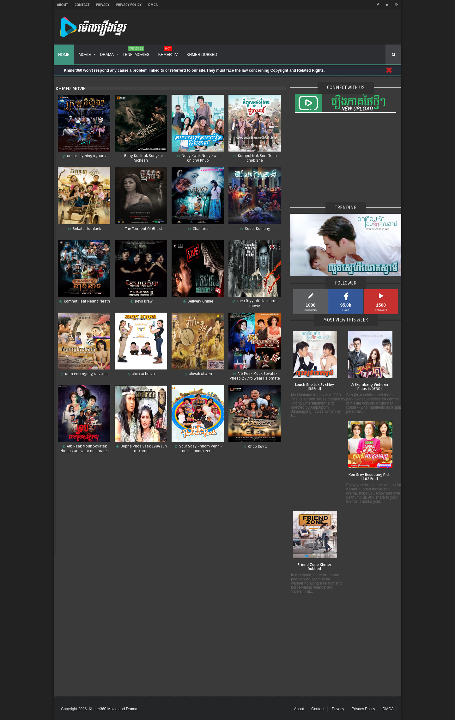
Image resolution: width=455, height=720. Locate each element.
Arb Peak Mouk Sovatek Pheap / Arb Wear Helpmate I (84, 448)
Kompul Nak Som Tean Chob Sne (257, 158)
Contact (82, 5)
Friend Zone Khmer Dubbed (314, 567)
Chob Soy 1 (257, 446)
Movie (85, 54)
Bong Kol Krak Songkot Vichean (143, 158)
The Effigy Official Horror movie (257, 303)
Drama (107, 54)
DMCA (153, 5)
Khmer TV (168, 52)
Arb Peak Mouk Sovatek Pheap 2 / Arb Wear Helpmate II (255, 377)
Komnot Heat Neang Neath (86, 301)
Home (64, 54)
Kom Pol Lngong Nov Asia (86, 374)
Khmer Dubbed (202, 54)
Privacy (102, 5)
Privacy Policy (129, 5)
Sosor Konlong (257, 228)
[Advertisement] (171, 506)
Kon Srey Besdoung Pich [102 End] (370, 477)
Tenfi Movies (136, 52)
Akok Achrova (143, 374)
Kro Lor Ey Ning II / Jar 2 (86, 156)
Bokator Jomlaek (86, 228)
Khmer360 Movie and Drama (113, 709)
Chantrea (200, 228)
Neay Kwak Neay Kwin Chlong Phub (200, 158)
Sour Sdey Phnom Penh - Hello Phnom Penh (200, 448)
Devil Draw (143, 301)
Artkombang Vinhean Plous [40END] (369, 387)
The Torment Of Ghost (143, 228)
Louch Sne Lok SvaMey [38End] (314, 387)
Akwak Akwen (200, 374)
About (62, 5)
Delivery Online (200, 301)
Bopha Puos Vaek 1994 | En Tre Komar (143, 448)
